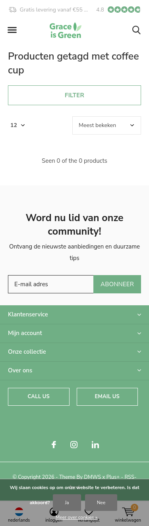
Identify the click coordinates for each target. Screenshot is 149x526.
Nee (101, 502)
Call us (39, 396)
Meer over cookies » (76, 517)
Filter (74, 95)
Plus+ (113, 477)
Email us (107, 396)
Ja (67, 502)
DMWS (92, 477)
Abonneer (117, 284)
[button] (12, 30)
